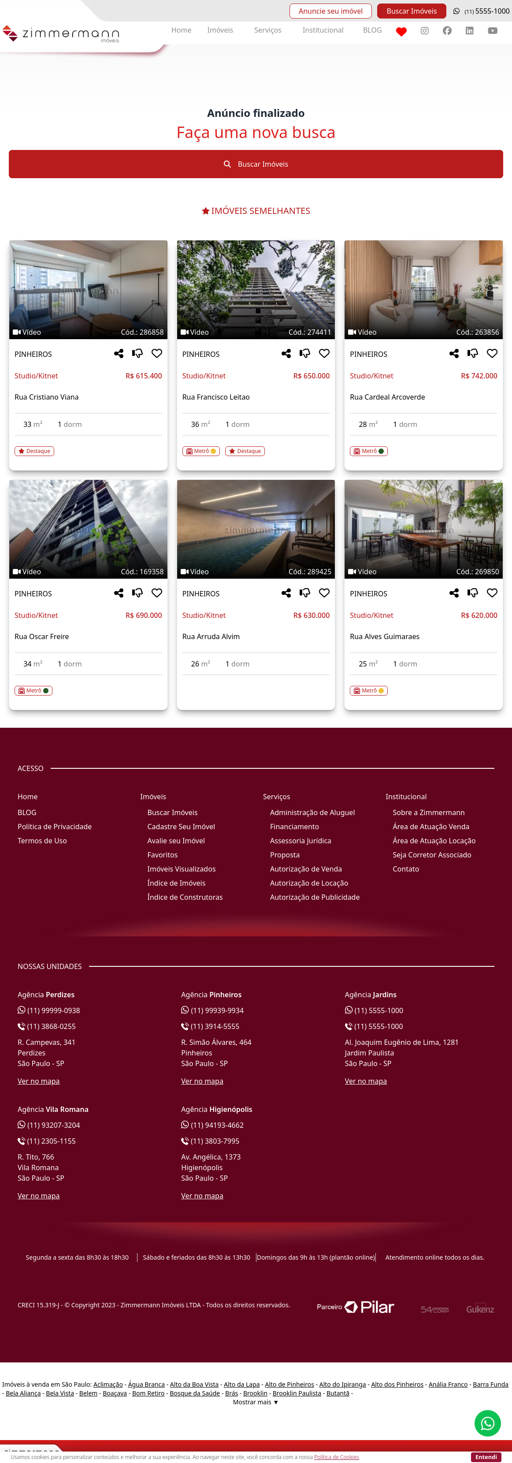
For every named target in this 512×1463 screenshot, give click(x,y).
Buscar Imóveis (411, 11)
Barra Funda (490, 1384)
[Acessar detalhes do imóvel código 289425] (256, 680)
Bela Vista (60, 1393)
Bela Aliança (23, 1393)
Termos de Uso (42, 841)
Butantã (337, 1393)
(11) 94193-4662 (212, 1125)
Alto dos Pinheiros (397, 1384)
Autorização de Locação (309, 883)
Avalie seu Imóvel (176, 841)
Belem (88, 1393)
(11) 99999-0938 (49, 1010)
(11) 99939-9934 (212, 1010)
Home (181, 30)
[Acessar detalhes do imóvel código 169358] (88, 685)
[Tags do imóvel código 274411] (256, 332)
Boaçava (115, 1393)
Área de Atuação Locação (434, 841)
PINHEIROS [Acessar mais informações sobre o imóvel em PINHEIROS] (33, 354)
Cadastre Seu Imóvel (181, 826)
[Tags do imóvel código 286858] (88, 332)
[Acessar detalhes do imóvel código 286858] (88, 446)
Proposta (285, 855)
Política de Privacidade (55, 826)
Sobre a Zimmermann (429, 812)
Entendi (486, 1457)
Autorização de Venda (306, 869)
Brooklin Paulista (297, 1393)
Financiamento (294, 826)
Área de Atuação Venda (431, 826)
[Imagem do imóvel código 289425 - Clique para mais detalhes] (256, 529)
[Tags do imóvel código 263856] (424, 332)
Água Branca (146, 1384)
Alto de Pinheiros (289, 1384)
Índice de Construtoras (185, 897)
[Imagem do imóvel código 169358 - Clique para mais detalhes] (88, 529)
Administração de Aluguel (312, 812)
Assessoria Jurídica (300, 841)
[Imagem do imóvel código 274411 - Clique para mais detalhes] (256, 289)
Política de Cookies (336, 1457)
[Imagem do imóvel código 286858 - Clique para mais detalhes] (88, 289)
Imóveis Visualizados (182, 869)
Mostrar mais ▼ (256, 1402)
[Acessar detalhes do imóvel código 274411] (256, 446)
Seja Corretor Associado (432, 855)
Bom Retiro (148, 1393)
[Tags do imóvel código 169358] (88, 571)
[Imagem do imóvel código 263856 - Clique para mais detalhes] (424, 289)
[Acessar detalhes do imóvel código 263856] (423, 446)
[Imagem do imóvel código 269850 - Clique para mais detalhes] (424, 529)
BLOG (372, 30)
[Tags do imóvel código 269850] (424, 571)
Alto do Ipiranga (342, 1384)
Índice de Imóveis (177, 883)
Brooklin (255, 1393)
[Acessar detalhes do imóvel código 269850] (423, 685)
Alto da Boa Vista (194, 1384)
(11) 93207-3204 (49, 1125)
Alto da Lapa (242, 1384)
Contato (406, 869)
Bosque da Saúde (195, 1393)
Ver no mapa (39, 1081)
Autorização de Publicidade (315, 897)
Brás (231, 1393)
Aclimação (108, 1384)
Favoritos (163, 855)
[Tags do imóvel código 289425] (256, 571)
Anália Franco (448, 1384)
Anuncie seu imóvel (331, 11)
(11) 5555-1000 (374, 1010)
